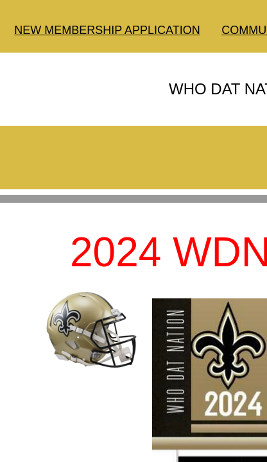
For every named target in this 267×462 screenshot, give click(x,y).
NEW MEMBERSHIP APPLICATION (107, 30)
